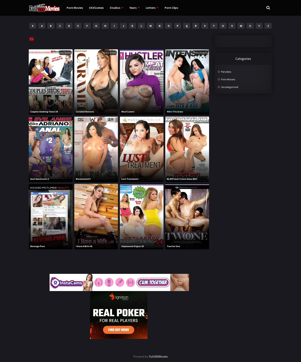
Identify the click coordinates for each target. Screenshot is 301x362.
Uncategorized (229, 87)
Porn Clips (171, 8)
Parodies (226, 71)
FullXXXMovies (158, 356)
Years (133, 8)
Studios (115, 8)
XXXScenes (96, 8)
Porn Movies (75, 8)
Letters (150, 8)
